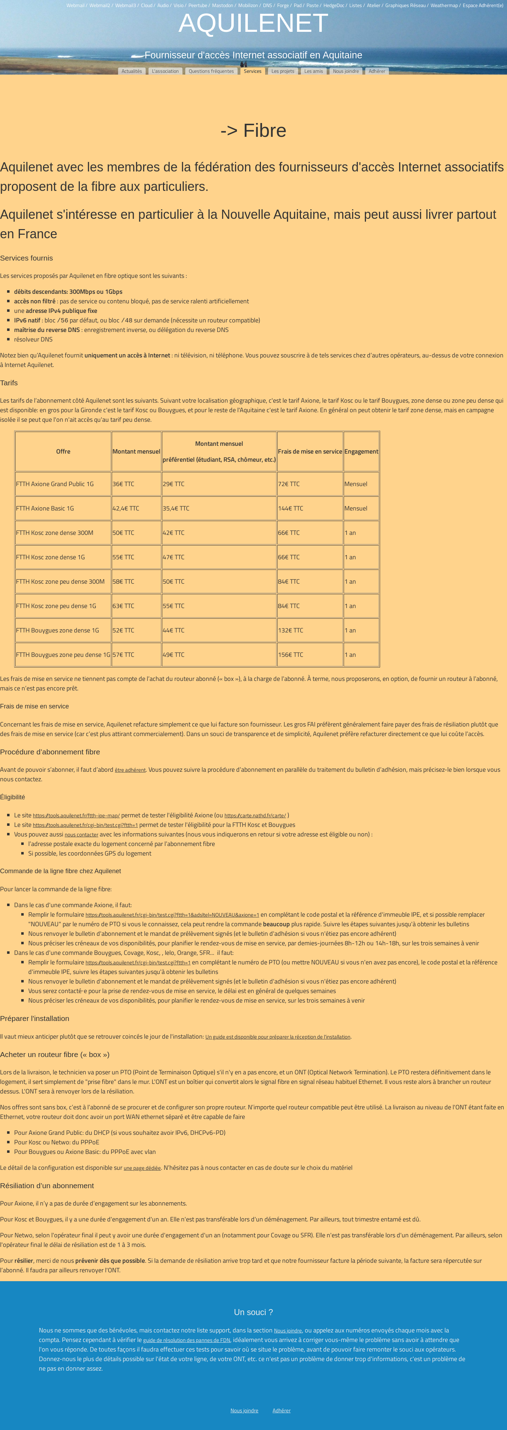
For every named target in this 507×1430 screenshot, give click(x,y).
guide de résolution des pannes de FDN (186, 1340)
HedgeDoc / (336, 5)
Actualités (132, 71)
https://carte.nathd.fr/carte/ (255, 815)
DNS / (269, 5)
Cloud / (148, 5)
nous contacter (81, 834)
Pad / (299, 5)
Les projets (283, 71)
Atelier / (375, 5)
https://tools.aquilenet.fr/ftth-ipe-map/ (76, 815)
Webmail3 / (127, 5)
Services (253, 71)
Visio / (180, 5)
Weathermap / (446, 5)
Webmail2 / (101, 5)
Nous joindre (346, 71)
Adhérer (377, 71)
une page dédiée (142, 1168)
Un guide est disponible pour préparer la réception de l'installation (277, 1037)
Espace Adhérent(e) (483, 5)
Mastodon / (224, 5)
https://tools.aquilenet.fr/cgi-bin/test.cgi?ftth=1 (85, 825)
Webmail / (77, 5)
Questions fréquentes (211, 71)
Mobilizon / (249, 5)
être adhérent (130, 770)
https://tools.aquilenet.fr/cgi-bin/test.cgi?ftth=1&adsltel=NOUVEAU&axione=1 (172, 915)
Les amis (313, 71)
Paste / (314, 5)
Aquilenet (253, 22)
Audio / (164, 5)
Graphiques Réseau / (407, 5)
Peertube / (199, 5)
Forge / (284, 5)
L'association (165, 71)
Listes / (357, 5)
